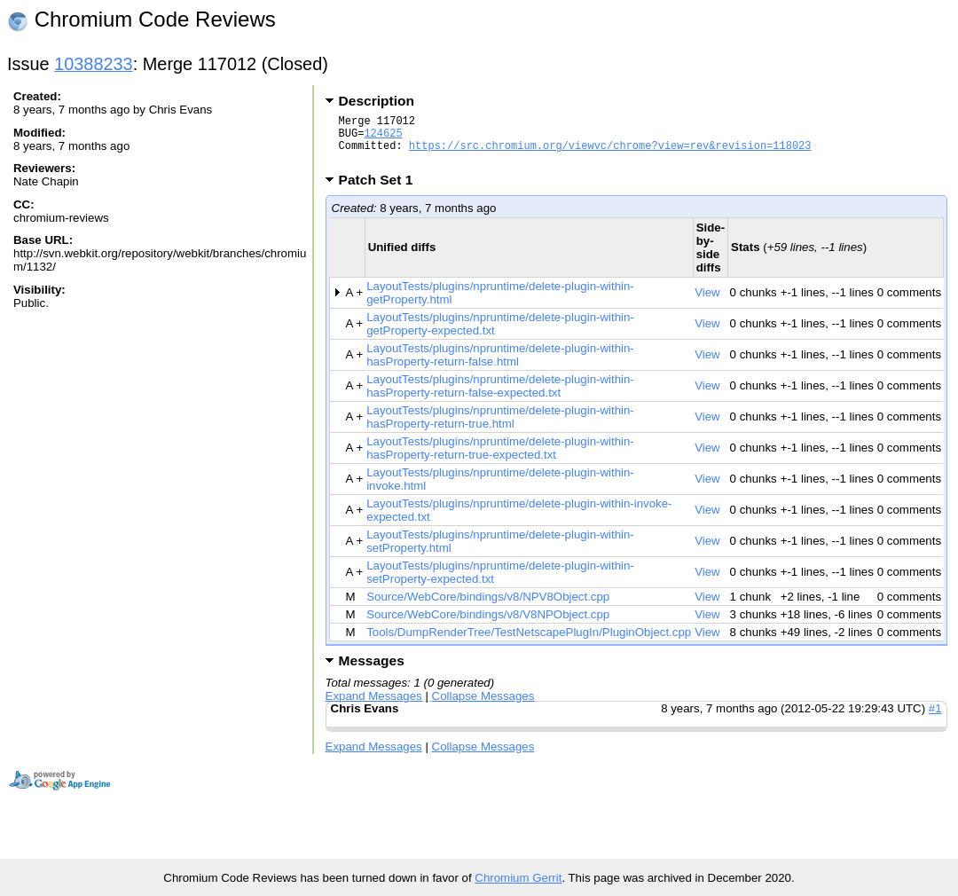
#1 (935, 719)
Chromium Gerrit (518, 877)
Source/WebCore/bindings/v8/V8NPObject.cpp (487, 625)
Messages (371, 671)
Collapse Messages (483, 706)
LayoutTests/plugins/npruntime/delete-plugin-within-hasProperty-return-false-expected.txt (500, 396)
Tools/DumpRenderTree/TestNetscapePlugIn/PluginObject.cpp (528, 642)
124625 (383, 137)
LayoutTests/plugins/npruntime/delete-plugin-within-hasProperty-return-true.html (500, 427)
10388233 (93, 64)
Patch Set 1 (382, 190)
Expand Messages (374, 706)
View (707, 303)
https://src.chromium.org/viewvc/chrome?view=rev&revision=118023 (610, 153)
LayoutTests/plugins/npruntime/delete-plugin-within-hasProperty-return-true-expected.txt (500, 458)
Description (376, 100)
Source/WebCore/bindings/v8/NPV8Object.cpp (487, 607)
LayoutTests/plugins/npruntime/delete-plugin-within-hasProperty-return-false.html (500, 365)
